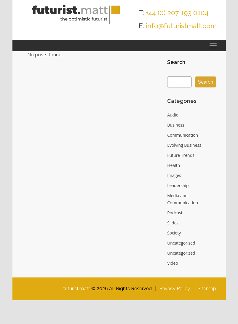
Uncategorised (181, 243)
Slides (172, 223)
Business (175, 125)
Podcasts (175, 213)
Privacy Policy (174, 288)
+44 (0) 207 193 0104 (177, 13)
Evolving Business (184, 145)
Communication (182, 135)
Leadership (178, 185)
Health (173, 165)
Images (174, 175)
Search (176, 62)
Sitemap (207, 288)
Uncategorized (181, 253)
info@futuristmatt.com (181, 26)
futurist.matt (76, 288)
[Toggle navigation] (213, 45)
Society (174, 233)
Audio (172, 115)
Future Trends (180, 155)
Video (172, 263)
